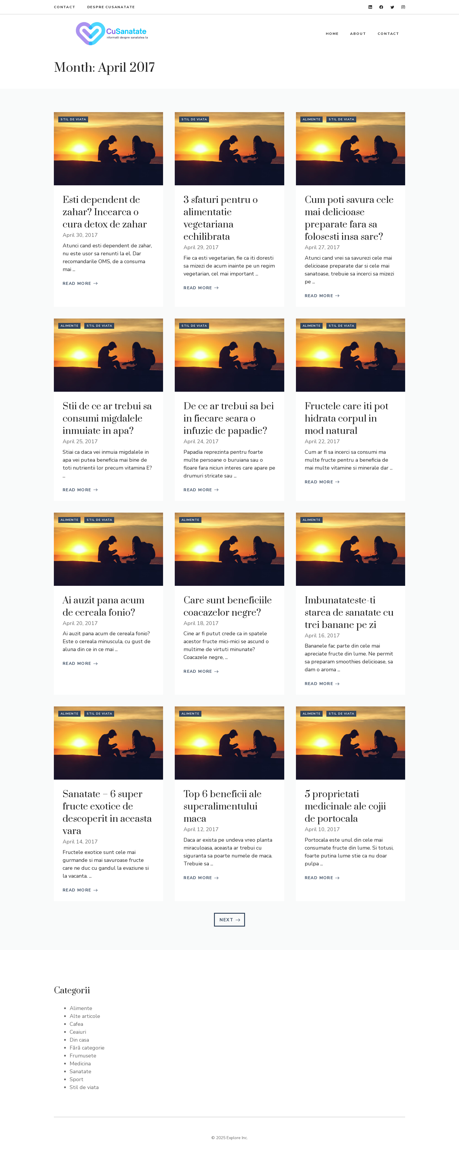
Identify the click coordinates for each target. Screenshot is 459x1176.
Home (332, 33)
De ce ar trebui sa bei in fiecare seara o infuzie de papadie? (229, 418)
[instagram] (403, 7)
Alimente (312, 119)
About (358, 33)
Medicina (80, 1063)
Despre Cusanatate (111, 7)
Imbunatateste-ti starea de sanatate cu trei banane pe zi (349, 613)
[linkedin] (370, 7)
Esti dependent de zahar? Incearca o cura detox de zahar (105, 212)
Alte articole (85, 1016)
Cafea (76, 1024)
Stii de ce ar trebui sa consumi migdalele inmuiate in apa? (107, 418)
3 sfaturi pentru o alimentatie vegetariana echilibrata (221, 218)
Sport (76, 1079)
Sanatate (80, 1071)
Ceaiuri (78, 1031)
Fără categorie (87, 1047)
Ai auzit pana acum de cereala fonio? (103, 607)
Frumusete (83, 1055)
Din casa (79, 1039)
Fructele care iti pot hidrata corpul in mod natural (346, 418)
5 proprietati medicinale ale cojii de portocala (345, 806)
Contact (65, 7)
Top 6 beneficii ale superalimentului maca (223, 806)
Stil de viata (73, 119)
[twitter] (392, 7)
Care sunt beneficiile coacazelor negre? (228, 607)
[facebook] (381, 7)
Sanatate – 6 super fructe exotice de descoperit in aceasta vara (107, 812)
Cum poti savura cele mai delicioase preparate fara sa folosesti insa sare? (349, 218)
